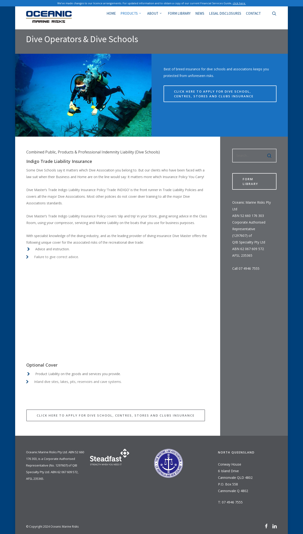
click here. (239, 3)
